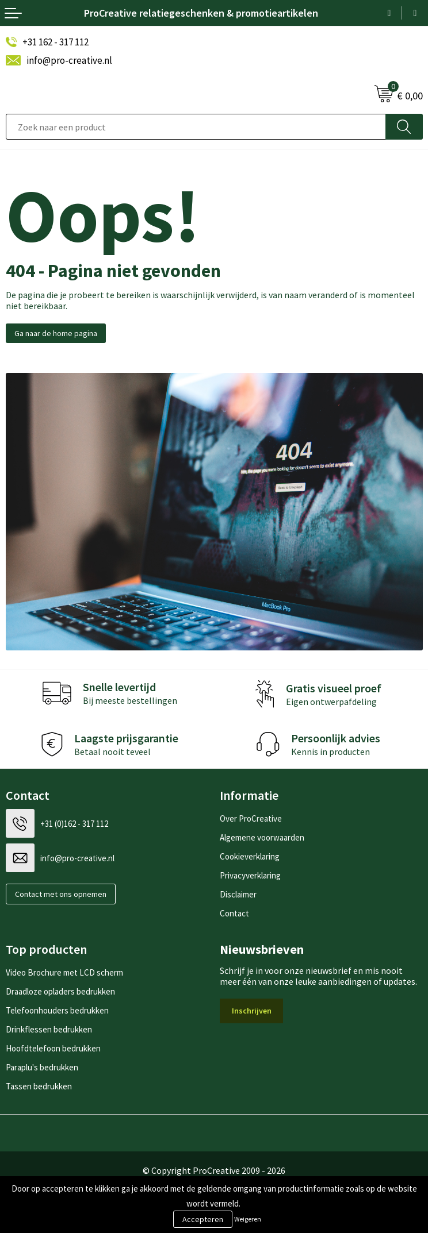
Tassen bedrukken (39, 1086)
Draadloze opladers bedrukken (60, 991)
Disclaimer (238, 894)
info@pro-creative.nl (69, 60)
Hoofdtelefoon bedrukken (53, 1048)
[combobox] (196, 127)
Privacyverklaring (250, 875)
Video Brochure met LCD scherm (64, 972)
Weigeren (247, 1219)
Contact (234, 913)
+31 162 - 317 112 (55, 42)
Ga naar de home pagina (55, 333)
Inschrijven (252, 1010)
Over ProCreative (251, 818)
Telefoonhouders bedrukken (57, 1010)
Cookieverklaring (250, 856)
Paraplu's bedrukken (42, 1067)
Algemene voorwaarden (262, 837)
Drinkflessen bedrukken (49, 1029)
